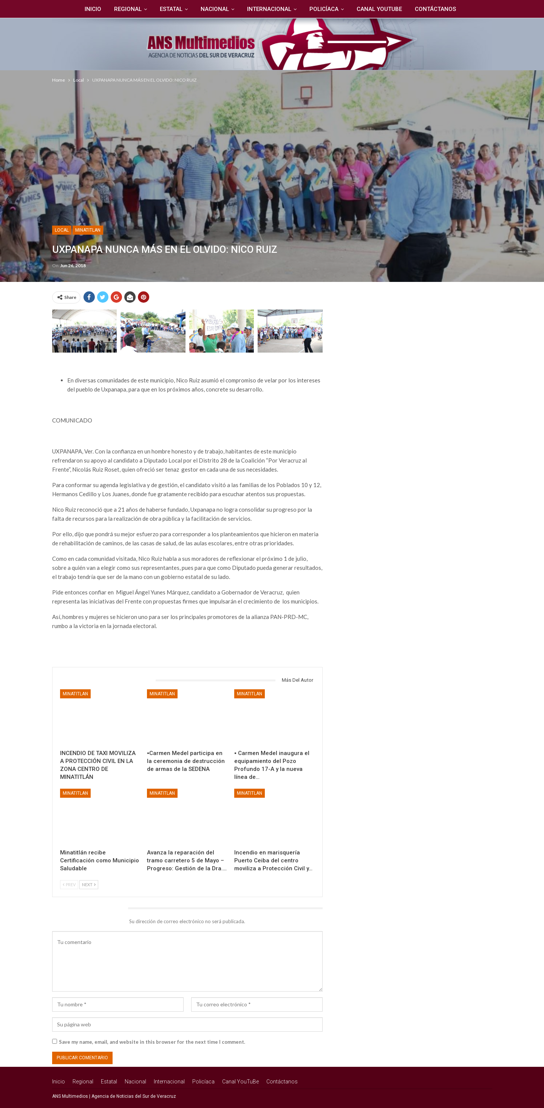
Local (62, 230)
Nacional (214, 9)
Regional (125, 9)
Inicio (88, 9)
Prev (69, 884)
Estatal (169, 9)
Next (89, 884)
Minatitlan (87, 230)
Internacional (269, 9)
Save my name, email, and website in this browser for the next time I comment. (152, 1042)
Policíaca (325, 9)
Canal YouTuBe (382, 9)
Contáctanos (439, 9)
